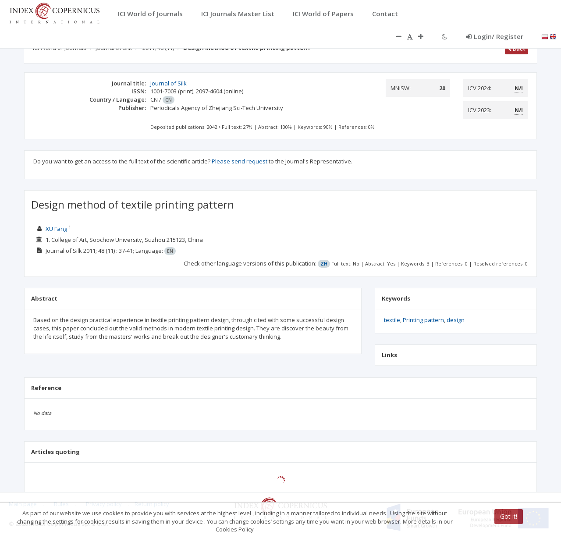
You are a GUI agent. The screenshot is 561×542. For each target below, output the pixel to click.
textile (392, 320)
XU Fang (56, 229)
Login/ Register (494, 36)
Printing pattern (423, 320)
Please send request (239, 161)
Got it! (508, 516)
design (456, 320)
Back (516, 49)
